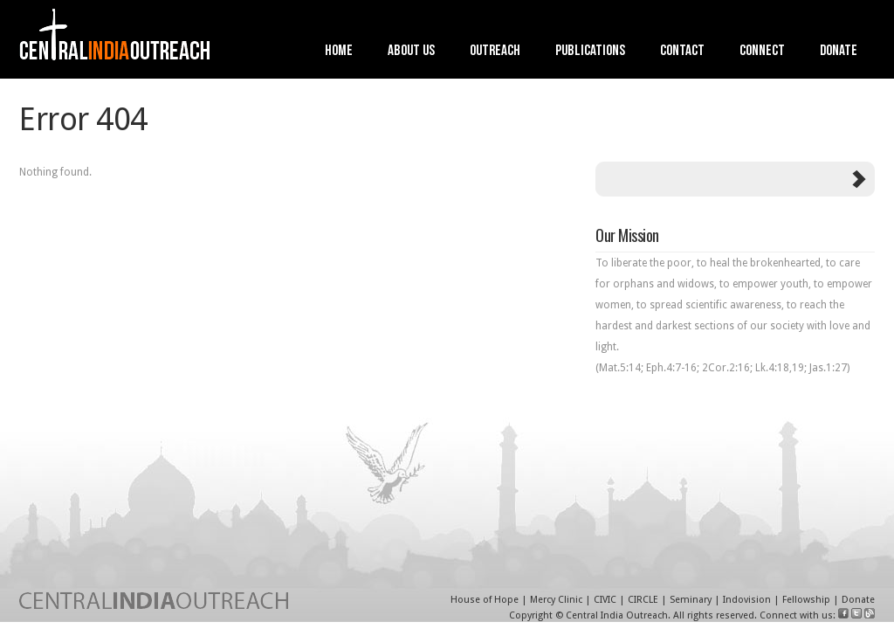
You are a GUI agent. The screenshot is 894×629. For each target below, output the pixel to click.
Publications (590, 52)
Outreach (495, 52)
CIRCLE (643, 599)
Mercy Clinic (556, 599)
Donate (838, 52)
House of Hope (484, 599)
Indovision (747, 599)
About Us (411, 52)
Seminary (691, 599)
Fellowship (806, 599)
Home (339, 52)
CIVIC (605, 599)
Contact (682, 52)
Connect (762, 52)
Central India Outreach (617, 615)
